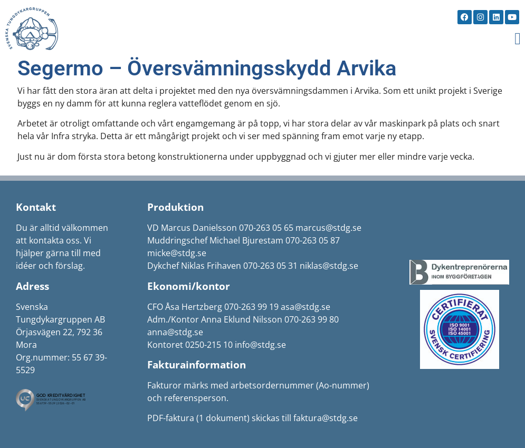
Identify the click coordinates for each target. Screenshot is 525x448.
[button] (517, 38)
